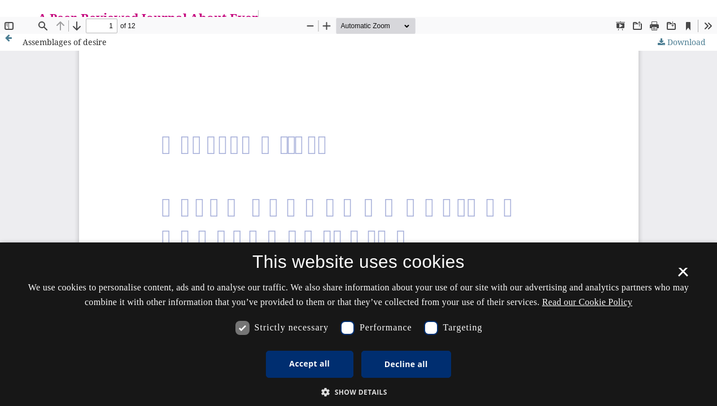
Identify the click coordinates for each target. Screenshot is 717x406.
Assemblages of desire (65, 42)
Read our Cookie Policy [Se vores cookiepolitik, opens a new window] (587, 302)
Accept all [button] (309, 363)
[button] (358, 392)
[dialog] (358, 324)
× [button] (682, 276)
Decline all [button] (406, 364)
